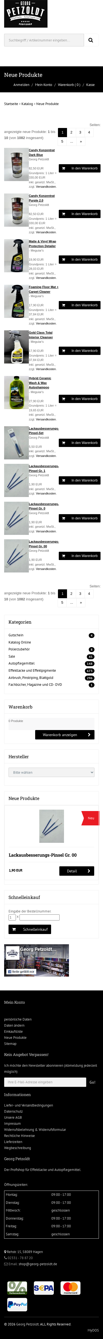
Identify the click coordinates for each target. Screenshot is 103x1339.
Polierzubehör (19, 649)
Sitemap (10, 1043)
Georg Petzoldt (27, 1324)
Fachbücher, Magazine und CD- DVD (35, 684)
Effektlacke (38, 1169)
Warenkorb (66, 84)
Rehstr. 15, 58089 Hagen (23, 1251)
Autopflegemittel (22, 663)
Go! (92, 1082)
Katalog (27, 103)
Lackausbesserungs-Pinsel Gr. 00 (43, 855)
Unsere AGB (13, 1117)
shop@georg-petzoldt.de (38, 1264)
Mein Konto (43, 84)
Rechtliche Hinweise (19, 1135)
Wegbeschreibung (17, 1148)
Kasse (90, 84)
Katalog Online (20, 642)
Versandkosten (46, 186)
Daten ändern (14, 1025)
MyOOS (93, 1330)
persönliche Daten (18, 1019)
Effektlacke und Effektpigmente (32, 670)
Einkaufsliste (13, 1031)
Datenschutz (13, 1111)
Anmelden (21, 84)
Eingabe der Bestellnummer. (30, 911)
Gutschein (16, 635)
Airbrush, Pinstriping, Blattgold (31, 677)
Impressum (12, 1123)
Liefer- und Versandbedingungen (28, 1105)
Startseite (11, 103)
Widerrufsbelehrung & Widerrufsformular (35, 1129)
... (71, 141)
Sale (12, 656)
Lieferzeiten (13, 1141)
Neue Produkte (47, 103)
